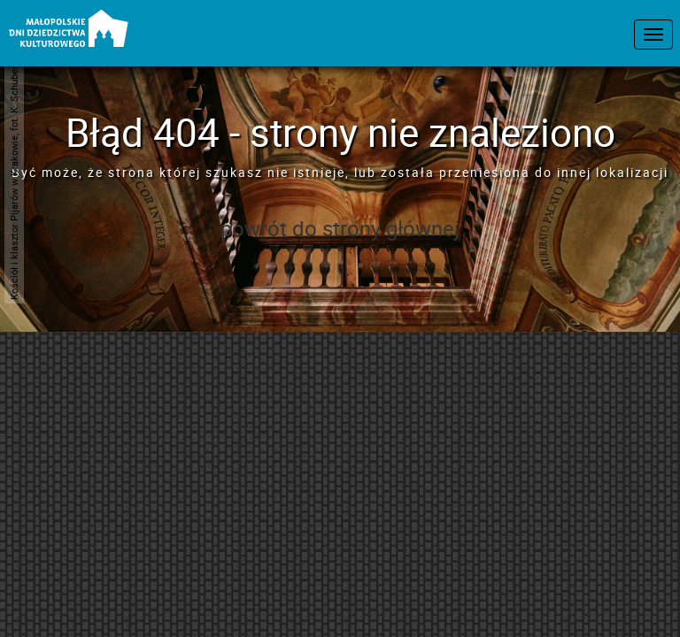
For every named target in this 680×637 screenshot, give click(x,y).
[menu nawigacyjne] (653, 34)
